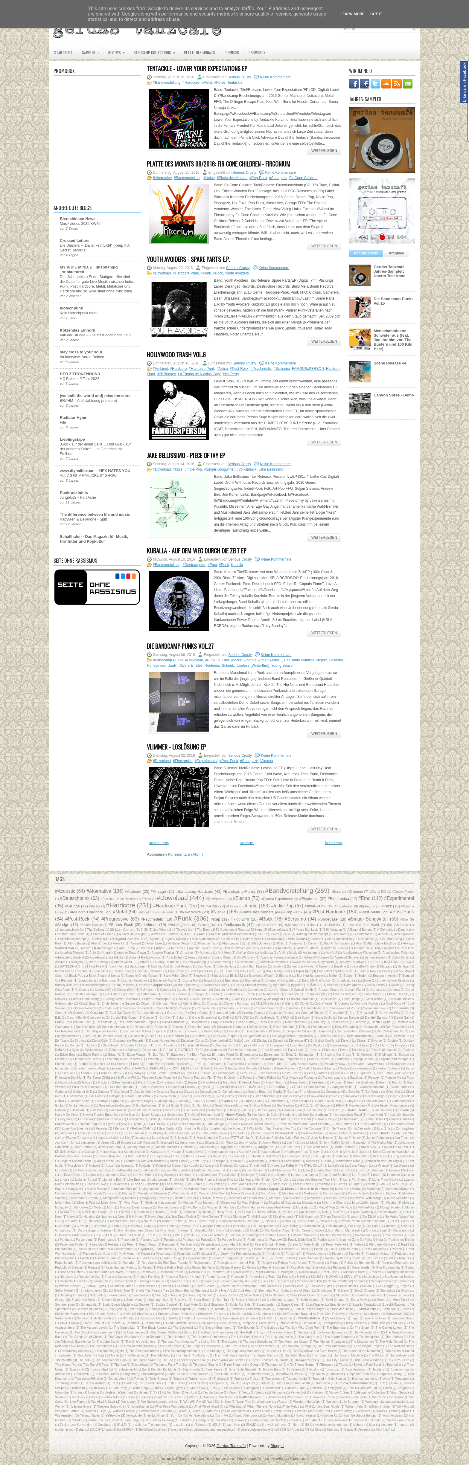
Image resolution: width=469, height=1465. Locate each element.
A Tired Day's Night (132, 934)
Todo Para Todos (107, 1374)
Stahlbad (282, 1309)
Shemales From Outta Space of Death (284, 1290)
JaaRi (172, 665)
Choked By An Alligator (267, 999)
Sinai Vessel (140, 1295)
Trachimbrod (197, 1378)
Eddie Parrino (92, 1054)
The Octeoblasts (100, 1346)
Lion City (272, 1179)
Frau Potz (229, 1082)
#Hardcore (190, 82)
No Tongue (96, 1221)
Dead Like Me (269, 1022)
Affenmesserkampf (73, 939)
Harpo (247, 1110)
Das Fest (84, 1022)
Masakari (160, 1193)
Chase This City (398, 994)
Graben (211, 1101)
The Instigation (369, 1337)
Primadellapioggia (248, 1253)
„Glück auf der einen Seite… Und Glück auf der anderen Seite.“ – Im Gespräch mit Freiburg (95, 449)
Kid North (254, 1156)
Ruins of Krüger (190, 1276)
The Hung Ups (309, 1337)
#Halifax (94, 906)
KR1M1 (60, 1151)
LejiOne (264, 1174)
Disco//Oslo (100, 1040)
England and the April (394, 1059)
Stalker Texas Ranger (310, 1309)
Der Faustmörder (397, 1026)
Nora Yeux (148, 1221)
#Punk (206, 273)
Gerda (277, 1091)
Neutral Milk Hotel (130, 1216)
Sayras (286, 1281)
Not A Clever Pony (201, 1221)
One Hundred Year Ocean (136, 1230)
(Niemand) (292, 925)
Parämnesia (255, 1239)
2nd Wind (159, 929)
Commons (291, 1008)
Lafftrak (199, 1170)
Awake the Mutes (304, 962)
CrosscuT (367, 1012)
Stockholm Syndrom (69, 1314)
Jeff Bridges (166, 374)
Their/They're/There (192, 1360)
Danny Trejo (63, 1022)
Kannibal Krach (134, 1151)
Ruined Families (148, 1276)
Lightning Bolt (112, 1179)
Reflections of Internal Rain (236, 1262)
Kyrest (275, 1165)
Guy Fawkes (285, 1105)
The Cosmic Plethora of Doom (171, 1332)
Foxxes (87, 1082)
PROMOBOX (257, 52)
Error (198, 1064)
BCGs (410, 962)
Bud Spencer (187, 985)
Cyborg (181, 1017)
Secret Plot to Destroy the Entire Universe (249, 1286)
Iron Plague (68, 1137)
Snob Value (134, 1299)
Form (410, 1077)
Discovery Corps (192, 1040)
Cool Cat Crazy (120, 1012)
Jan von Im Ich (65, 1142)
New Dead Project (183, 1216)
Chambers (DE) (316, 994)
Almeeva (296, 943)
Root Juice (329, 1272)
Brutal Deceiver (123, 985)
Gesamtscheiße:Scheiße (343, 1091)
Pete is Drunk (264, 1244)
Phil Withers (63, 1249)
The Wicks (376, 1355)
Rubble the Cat (89, 1276)
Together (131, 1374)
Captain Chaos (329, 989)
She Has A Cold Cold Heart (233, 1290)
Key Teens (235, 1156)
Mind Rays (131, 1202)
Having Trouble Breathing (100, 1114)
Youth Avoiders (237, 273)
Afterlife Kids (100, 939)
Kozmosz (127, 1165)
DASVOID (242, 1017)
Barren (323, 966)
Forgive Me (393, 1077)
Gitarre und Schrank (139, 1096)
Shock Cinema (364, 1290)
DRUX (285, 1017)
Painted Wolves (303, 1235)
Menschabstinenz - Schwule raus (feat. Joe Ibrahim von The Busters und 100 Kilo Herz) (393, 340)
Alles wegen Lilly (234, 943)
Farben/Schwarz (388, 1068)
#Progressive (115, 918)
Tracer (177, 1378)
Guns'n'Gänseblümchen (231, 1105)
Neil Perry (231, 374)
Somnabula (89, 1304)
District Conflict (325, 1040)
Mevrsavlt (313, 1198)
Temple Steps (288, 1323)
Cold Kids (393, 1003)
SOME (334, 1276)
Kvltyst (243, 1165)
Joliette (188, 1147)
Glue (334, 1096)
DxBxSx (60, 1050)
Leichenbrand (207, 1174)
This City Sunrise (337, 1360)
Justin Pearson (344, 1147)
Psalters (337, 1253)
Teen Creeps (228, 1323)
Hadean (60, 1110)
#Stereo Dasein (91, 925)
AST (287, 934)
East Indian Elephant (242, 1050)
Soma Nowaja (361, 1299)
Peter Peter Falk (337, 1244)
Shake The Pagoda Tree (152, 1290)
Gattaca (103, 1091)
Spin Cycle (115, 1309)
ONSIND (134, 1226)
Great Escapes (300, 1101)
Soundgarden (266, 1304)
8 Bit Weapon (332, 929)
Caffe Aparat (352, 985)
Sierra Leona (118, 1295)
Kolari (327, 1161)
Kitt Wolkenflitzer (153, 1161)
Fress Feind (298, 1082)
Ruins (169, 1276)
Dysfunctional (94, 1050)
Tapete (116, 1323)
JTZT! (234, 1137)
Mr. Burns (194, 1207)
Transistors (273, 1378)
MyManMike (366, 1207)
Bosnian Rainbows (134, 980)
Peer (130, 1244)
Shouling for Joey (72, 1295)
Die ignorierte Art (255, 1036)
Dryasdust (277, 1045)
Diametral (324, 1031)
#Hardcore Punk (186, 273)
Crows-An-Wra (389, 1012)
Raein (356, 1258)
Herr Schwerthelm (315, 1114)
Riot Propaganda (388, 1267)
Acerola (250, 660)
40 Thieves (179, 929)
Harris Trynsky (267, 1110)
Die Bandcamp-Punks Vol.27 (180, 646)
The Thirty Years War (229, 1355)
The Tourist (320, 1355)
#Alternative (162, 178)
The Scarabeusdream (144, 1351)
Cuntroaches (96, 1017)
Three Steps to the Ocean (241, 1364)
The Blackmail (183, 1327)
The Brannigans (338, 1327)
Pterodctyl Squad (377, 1253)
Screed (166, 1286)
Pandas (65, 1239)
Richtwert (339, 1267)
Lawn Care (344, 1170)
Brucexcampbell (96, 985)
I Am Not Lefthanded (186, 1124)
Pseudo (354, 1253)
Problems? (293, 1253)
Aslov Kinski (400, 957)
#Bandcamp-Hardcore (194, 891)
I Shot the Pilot (193, 1128)
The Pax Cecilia (236, 1346)
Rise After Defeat (71, 1272)
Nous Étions (305, 1221)
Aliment (135, 943)
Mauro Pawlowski (243, 1193)
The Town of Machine (348, 1355)
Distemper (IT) (299, 1040)
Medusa (130, 1198)
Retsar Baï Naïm (203, 1267)
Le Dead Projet (70, 1174)
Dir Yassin (62, 1040)
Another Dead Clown (131, 952)
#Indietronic (344, 906)
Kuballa (237, 565)
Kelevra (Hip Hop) (110, 1156)
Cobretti (343, 1003)
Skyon (192, 1295)
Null (394, 1221)
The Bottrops (270, 1327)
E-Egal (168, 1050)
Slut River (343, 1295)
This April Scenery (306, 1360)
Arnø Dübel (174, 957)
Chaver (60, 999)
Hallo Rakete (118, 1110)
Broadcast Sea (346, 980)
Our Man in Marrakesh (344, 1230)
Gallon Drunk (400, 1087)
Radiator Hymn (73, 417)
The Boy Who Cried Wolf (302, 1327)
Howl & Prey (325, 1119)
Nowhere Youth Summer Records (361, 1221)
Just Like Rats (290, 1147)
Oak (148, 1226)
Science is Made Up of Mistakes (132, 1286)
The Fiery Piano (281, 1332)
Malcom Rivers (198, 1189)
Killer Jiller (360, 1156)
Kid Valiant (274, 1156)
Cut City (164, 1017)
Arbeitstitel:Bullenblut (69, 957)
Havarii (403, 1110)
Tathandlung (153, 1323)
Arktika (119, 957)
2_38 (144, 929)
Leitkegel (247, 1174)
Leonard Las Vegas (304, 1174)
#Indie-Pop (193, 469)
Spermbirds (63, 1309)
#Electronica (183, 761)
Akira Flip (232, 939)
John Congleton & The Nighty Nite (368, 1142)
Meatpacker (111, 1198)
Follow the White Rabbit (259, 1077)
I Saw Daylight (167, 1128)
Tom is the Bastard (227, 1374)
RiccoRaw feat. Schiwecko (308, 1267)
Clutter (304, 1003)
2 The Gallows (94, 929)
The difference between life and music (95, 514)
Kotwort (94, 1165)
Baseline (340, 966)
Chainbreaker (270, 994)
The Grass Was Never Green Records (135, 1337)
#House (232, 906)
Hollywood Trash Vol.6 (176, 355)
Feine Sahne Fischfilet (164, 1073)
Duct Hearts (298, 1045)
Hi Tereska (85, 1119)
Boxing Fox (190, 980)
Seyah (405, 1286)
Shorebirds (387, 1290)
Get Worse (373, 1091)
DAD (226, 1017)
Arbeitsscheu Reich (396, 952)
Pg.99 (405, 1244)
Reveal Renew (231, 1267)
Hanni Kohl (172, 1110)
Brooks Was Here (67, 985)
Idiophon (407, 1128)
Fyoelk (206, 1087)
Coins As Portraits (367, 1003)
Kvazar (209, 1165)
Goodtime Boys (140, 1101)
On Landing (63, 1230)
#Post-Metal (369, 912)
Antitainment (311, 952)
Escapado (214, 1064)
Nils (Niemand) (283, 1216)
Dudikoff (318, 1045)
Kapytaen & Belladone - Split (83, 519)
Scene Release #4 (390, 363)
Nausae (287, 1212)
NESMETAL (68, 1212)
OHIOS (117, 1226)
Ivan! (165, 1137)
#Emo (212, 565)
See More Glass (321, 1286)
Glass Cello (224, 1096)
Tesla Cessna (354, 1323)
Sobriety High (158, 1299)
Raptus (404, 1258)
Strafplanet (144, 1314)
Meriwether (293, 1198)
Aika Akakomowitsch (206, 939)
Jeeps (105, 1142)
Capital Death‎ (303, 989)
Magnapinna (150, 1189)
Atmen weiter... (270, 660)
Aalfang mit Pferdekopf (312, 934)
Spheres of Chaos (89, 1309)
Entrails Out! (63, 1064)
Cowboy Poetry (252, 1012)
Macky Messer (97, 1189)
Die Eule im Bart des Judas (104, 1036)
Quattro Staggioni (226, 1258)
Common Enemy (267, 1008)
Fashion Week (110, 1073)
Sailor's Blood (123, 1281)
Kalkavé (89, 1151)
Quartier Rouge (171, 1258)
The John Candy (108, 1341)
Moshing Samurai (170, 1207)
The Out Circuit (170, 1346)
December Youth (199, 1026)
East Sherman (272, 1050)
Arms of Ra (137, 957)
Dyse (75, 1050)
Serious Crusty (239, 77)
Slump (325, 1295)
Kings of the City (108, 1161)
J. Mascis (181, 1137)
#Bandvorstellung (167, 82)
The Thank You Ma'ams (192, 1355)
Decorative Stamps (230, 1026)
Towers (139, 1378)
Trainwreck (221, 1378)
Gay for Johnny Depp (149, 1091)
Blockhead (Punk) (261, 975)
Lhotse (64, 1179)
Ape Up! (331, 952)
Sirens (159, 1295)
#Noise (219, 82)
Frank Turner (147, 1082)
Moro (110, 1207)
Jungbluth (265, 1147)
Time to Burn (271, 1369)
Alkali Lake (154, 943)
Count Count (199, 1012)
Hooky (254, 1119)
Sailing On (100, 1281)
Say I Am (269, 1281)
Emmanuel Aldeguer (263, 1059)
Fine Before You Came (393, 1073)
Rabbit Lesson (285, 1258)
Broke (367, 980)
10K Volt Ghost (397, 925)
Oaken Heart (166, 1226)
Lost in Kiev (279, 1184)
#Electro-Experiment (277, 899)
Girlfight (114, 1096)
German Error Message (303, 1091)
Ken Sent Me (137, 1156)
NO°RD (126, 1212)
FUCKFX (192, 1068)
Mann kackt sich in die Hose (307, 1189)
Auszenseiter (246, 962)
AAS (202, 934)
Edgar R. (114, 1054)
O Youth (82, 1226)
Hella (192, 1114)
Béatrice (333, 985)
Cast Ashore (111, 994)
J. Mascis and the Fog (208, 1137)
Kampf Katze (109, 1151)
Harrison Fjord (292, 1110)
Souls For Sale (240, 1304)
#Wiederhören (266, 925)
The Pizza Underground (333, 1346)
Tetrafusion (377, 1323)
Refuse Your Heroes (292, 1262)
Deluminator (321, 1026)
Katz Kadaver (270, 1151)
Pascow (275, 1239)
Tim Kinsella (191, 1369)
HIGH (340, 1105)
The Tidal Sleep (295, 1355)
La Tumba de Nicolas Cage (199, 374)
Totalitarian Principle (89, 1378)
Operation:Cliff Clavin (209, 1230)
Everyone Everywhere (366, 1064)
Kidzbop (342, 1156)
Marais (356, 1189)
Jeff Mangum (146, 1142)
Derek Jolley (212, 1031)
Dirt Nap (80, 1040)
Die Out (155, 1036)
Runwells (255, 1276)
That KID (397, 1323)
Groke (59, 1105)
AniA (92, 952)
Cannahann (200, 989)
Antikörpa (266, 952)
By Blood (279, 985)
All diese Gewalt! (179, 943)
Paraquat (189, 1239)
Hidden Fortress (110, 1119)
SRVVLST (351, 1276)
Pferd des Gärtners (382, 1244)
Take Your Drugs (402, 1318)
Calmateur (147, 989)
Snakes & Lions (398, 1295)
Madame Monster (124, 1189)
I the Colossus (312, 1128)
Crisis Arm (336, 1012)
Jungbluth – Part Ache (78, 497)
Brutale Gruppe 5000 (155, 985)
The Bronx (362, 1327)
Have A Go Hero (66, 1114)
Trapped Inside (296, 1378)
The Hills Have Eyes (245, 1337)
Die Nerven (136, 1036)
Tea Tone (207, 1323)
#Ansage (158, 891)
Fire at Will (128, 1077)
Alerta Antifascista (339, 939)
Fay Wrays (135, 1073)
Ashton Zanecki (375, 957)
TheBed (167, 1360)
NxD (406, 1221)
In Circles (113, 1133)
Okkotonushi (312, 1226)
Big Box (266, 971)
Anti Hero (224, 952)
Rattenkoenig (64, 1262)
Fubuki (396, 1082)
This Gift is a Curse (367, 1360)
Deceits (177, 1026)
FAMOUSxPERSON (308, 369)
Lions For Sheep (354, 1179)
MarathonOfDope (397, 1189)
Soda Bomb (202, 1299)
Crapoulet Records (282, 1012)
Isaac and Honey (93, 1137)
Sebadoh (183, 1286)
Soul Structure (214, 1304)
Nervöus (89, 1216)
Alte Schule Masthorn (382, 943)
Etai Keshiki (235, 1064)
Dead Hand (246, 1022)
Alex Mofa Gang (391, 939)
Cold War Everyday (84, 1008)
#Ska (404, 919)
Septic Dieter (347, 1286)
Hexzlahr (408, 1114)
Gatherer (61, 1091)
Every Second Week (303, 1064)
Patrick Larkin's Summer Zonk (338, 1239)
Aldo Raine (296, 939)
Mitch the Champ (334, 1202)
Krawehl (177, 1165)
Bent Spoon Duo (201, 971)
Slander (207, 1295)
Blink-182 (236, 975)
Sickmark (96, 1295)
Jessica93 (167, 1142)
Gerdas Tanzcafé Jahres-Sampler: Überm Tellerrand (390, 271)
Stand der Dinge (341, 1309)
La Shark (61, 1170)
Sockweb (181, 1299)
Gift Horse (96, 1096)
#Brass (336, 891)
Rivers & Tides (190, 665)
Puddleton (402, 1253)
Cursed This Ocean (124, 1017)
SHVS (301, 1276)
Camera (165, 989)
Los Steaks (194, 1184)
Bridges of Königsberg (281, 980)
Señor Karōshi (65, 1290)
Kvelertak (226, 1165)
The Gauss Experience (332, 1332)
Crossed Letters (74, 240)
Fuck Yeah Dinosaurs (87, 1087)
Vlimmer (266, 761)
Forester (374, 1077)
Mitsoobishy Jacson (366, 1202)
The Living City (205, 1341)
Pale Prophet (394, 1235)
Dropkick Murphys (251, 1045)
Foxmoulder (68, 1082)
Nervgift (72, 1216)
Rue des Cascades (118, 1276)
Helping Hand (210, 1114)
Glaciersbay (202, 1096)
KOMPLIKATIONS (396, 1147)
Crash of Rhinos (312, 1012)
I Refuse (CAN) (140, 1128)
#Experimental (205, 761)
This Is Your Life (398, 1360)
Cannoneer (255, 989)
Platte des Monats (199, 52)
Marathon (373, 1189)
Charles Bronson (345, 994)
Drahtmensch (224, 1045)
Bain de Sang (226, 966)
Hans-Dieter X (195, 1110)
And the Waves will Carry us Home (248, 948)
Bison (386, 971)
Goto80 (183, 1101)
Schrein (404, 1281)
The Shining (212, 1351)
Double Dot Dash (136, 1045)
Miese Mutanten (398, 1198)
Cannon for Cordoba (228, 989)
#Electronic (308, 898)
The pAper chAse (144, 1360)
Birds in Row (367, 971)
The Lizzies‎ (229, 1341)
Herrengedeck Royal (348, 1114)
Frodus (336, 1082)
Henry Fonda (236, 1114)
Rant (389, 1258)
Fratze (192, 1082)
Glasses (243, 1096)
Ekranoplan (307, 1054)
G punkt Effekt (227, 1087)
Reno (385, 1262)
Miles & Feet (86, 1202)
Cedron (181, 994)
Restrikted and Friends (121, 1267)
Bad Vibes (205, 966)
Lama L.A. (219, 1170)
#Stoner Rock (121, 924)
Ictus (392, 1128)
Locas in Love (96, 1184)
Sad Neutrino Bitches (399, 1276)
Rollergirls (286, 1272)
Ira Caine (359, 1133)
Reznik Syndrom (273, 1267)
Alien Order (99, 943)
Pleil (332, 1249)
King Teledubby (403, 1156)
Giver (185, 1096)
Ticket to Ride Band (367, 1364)
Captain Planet (355, 989)
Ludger (355, 1184)
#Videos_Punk (179, 925)
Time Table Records (243, 1369)
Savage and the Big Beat (239, 1281)
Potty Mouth (127, 1253)
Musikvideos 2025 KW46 (80, 224)
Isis (127, 1137)
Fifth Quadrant (317, 1073)
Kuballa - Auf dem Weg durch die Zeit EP (196, 551)
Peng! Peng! (148, 1244)
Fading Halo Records (242, 1068)
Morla (97, 1207)
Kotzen (110, 1165)
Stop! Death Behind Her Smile (110, 1314)
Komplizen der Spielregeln (384, 1161)
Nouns (286, 1221)
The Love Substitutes (257, 1341)
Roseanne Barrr (354, 1272)
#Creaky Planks (403, 891)
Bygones (297, 985)
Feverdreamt (267, 1073)
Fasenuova (67, 1073)
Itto (154, 1137)
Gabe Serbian (315, 1087)
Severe (367, 1286)
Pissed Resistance (265, 1249)
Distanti (278, 1040)
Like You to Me (249, 1179)
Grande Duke (253, 1101)
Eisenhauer (272, 1054)
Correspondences (149, 1012)
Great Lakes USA (329, 1101)
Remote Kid (367, 1262)
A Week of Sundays (165, 934)
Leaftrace (92, 1174)
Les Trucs (359, 1174)
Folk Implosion (227, 1077)
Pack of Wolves (213, 1235)
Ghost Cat (393, 1091)
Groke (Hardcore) (81, 1105)
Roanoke (147, 1272)
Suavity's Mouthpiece (365, 1314)
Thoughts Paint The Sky (170, 1364)
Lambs (236, 1170)
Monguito (61, 1207)
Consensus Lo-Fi (374, 1008)
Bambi (276, 966)
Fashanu (87, 1073)
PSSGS (191, 1235)
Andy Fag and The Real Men (394, 948)
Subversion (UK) (397, 1314)
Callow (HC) (103, 989)
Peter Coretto (288, 1244)
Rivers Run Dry (125, 1272)
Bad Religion (183, 966)
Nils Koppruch (309, 1216)
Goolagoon (164, 1101)
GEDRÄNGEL (253, 1087)
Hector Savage (151, 1114)
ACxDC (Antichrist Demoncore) (232, 934)
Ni (225, 1216)
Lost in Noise (302, 1184)
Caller (395, 985)
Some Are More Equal (393, 1299)
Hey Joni (66, 1119)
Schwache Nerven (67, 1286)
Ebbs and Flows (335, 1050)
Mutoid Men (327, 1207)
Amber (85, 948)
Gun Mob (203, 1105)
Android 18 (361, 948)
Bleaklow (200, 975)
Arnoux (156, 957)
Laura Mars (323, 1170)
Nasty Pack (224, 1212)
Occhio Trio (188, 1226)
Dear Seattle (340, 1022)
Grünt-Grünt (170, 1105)
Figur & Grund (343, 1073)
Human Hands (399, 1119)
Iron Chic (407, 1133)
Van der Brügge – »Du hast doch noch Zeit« (96, 335)
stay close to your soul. (81, 352)
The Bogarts (246, 1327)
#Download (162, 273)
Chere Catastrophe (157, 999)
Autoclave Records (273, 962)
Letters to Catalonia (400, 1174)
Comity (245, 1008)
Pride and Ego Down (213, 1253)
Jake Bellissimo (270, 469)
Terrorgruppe (331, 1323)
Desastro (336, 660)
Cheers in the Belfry (85, 999)
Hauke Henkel (357, 1110)
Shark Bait (182, 1290)
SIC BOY (317, 1276)
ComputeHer (313, 1008)
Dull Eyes (362, 1045)
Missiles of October (282, 1202)
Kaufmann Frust (297, 1151)
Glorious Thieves (292, 1096)
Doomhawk (110, 1045)
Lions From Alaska (385, 1179)
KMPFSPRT (369, 1147)
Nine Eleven (332, 1216)
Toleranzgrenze (153, 1374)
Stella (405, 1309)
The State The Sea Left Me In (98, 1355)
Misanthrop (228, 1202)
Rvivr (272, 1276)
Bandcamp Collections (156, 50)
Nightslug (239, 1216)
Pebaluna (114, 1244)
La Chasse (381, 1165)
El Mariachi (364, 1054)
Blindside (218, 975)
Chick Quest (200, 999)
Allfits (280, 943)
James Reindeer (377, 1137)
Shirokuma (324, 1290)
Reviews (118, 50)
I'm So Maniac (337, 1128)
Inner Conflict (338, 1133)
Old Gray (354, 1226)
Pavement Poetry (72, 1244)
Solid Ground (335, 1299)
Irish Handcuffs (383, 1133)
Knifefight (218, 1161)
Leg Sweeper (167, 1174)
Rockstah (242, 1272)
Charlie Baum (371, 994)
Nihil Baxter (259, 1216)
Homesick (214, 1119)
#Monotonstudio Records (155, 912)
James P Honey (350, 1137)
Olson (405, 1226)
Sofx (239, 1299)
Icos (380, 1128)
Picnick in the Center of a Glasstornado (104, 1249)
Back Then (116, 966)
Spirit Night (136, 1309)
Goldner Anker (80, 1101)
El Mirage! (385, 1054)
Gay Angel (121, 1091)
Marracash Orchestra (102, 1193)
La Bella (333, 1165)
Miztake (391, 1202)
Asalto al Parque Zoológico (279, 957)
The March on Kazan (292, 1341)
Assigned (77, 962)
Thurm (343, 1364)
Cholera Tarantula (301, 999)
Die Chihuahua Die (390, 1031)
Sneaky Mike (110, 1299)
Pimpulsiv (184, 1249)
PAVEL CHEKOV (129, 1235)
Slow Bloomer (274, 1295)
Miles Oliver (109, 1202)
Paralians (170, 1239)
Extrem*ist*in (121, 1068)
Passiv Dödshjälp (300, 1239)
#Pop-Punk (258, 178)
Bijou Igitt (303, 971)
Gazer (174, 1091)
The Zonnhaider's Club (111, 1360)
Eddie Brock (68, 1054)
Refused (318, 1262)
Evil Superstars (398, 1064)
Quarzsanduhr (198, 1258)
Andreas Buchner (336, 948)
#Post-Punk (229, 761)
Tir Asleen (294, 1369)
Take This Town (375, 1318)
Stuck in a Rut (242, 1314)
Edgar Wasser (137, 1054)
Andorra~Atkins (308, 948)
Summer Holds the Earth (94, 1318)
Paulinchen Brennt (401, 1239)
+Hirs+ (311, 925)
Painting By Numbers (334, 1235)
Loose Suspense (146, 1184)
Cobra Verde (324, 1003)
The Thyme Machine (264, 1355)
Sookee (144, 1304)
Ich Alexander (362, 1128)
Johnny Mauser (166, 1147)
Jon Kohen (206, 1147)
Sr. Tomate (217, 1309)
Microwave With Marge (366, 1198)
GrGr (197, 1101)
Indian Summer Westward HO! (274, 1133)
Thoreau (120, 1364)
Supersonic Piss (151, 1318)
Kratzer (161, 1165)
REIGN (250, 1258)
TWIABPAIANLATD (310, 1318)
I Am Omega (215, 1124)
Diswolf (346, 1040)
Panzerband (84, 1239)
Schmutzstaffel (338, 1281)
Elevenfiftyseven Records (122, 1059)
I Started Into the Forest (225, 1128)
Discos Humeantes (162, 1040)
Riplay (409, 1267)
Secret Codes (204, 1286)
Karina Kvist (194, 1151)
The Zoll (83, 1360)
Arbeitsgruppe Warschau (360, 952)
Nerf (406, 1212)
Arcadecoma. (99, 957)
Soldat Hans (257, 1299)
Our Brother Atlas (277, 1230)
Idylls (83, 1133)
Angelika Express (72, 952)
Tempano (248, 1323)
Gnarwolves (351, 1096)
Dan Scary (302, 1017)
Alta (358, 943)
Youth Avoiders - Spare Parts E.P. (188, 259)
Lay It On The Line (370, 1170)
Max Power (268, 1193)
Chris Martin (374, 999)
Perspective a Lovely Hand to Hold (225, 1244)
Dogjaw (392, 1040)
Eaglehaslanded (211, 1050)
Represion (402, 1262)
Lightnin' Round (86, 1179)
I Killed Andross (370, 1124)
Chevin (181, 999)
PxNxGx (128, 1258)
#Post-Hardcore (328, 911)
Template (267, 1323)
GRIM (296, 1087)
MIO (383, 1184)
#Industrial (367, 906)
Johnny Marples (138, 1147)
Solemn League (283, 1299)
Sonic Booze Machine (118, 1304)
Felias (190, 1073)
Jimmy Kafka (248, 1142)
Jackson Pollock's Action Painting (282, 1137)
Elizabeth (152, 1059)
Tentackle (235, 82)
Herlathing (290, 1114)
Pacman (235, 1235)
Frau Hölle (210, 1082)
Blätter (333, 975)
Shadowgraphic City (94, 1290)
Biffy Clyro (247, 971)
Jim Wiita (226, 1142)
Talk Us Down (69, 1323)
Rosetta (376, 1272)
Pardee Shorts (232, 1239)
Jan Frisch (402, 1137)
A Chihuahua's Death (391, 929)
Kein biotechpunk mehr (79, 313)
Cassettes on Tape (84, 994)
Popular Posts (366, 253)
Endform (341, 1059)
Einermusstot (249, 1054)
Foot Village (290, 1077)
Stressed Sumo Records (175, 1314)
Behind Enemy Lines (128, 971)
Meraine (275, 1198)
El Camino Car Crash (336, 1054)
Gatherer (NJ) (82, 1091)
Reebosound (202, 1262)
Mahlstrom (173, 1189)
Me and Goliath (358, 1193)
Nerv (58, 1216)
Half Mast (96, 1110)
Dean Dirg (318, 1022)
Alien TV (119, 943)
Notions (271, 1221)
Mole (405, 1202)
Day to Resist (222, 1022)
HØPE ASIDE (156, 1124)
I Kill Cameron (344, 1124)
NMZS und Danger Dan (98, 1212)
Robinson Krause (172, 1272)
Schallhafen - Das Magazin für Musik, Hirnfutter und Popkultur (94, 539)
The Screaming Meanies (181, 1351)
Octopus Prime (212, 1226)
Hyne (109, 1124)
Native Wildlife (267, 1212)
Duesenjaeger (340, 1045)
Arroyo (192, 957)
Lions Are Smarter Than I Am (317, 1179)
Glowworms (317, 1096)
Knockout (236, 1161)
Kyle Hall (259, 1165)
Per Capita (187, 1244)
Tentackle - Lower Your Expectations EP (197, 68)
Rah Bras (373, 1258)
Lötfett (370, 1184)
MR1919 (398, 1184)
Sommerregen (65, 1304)
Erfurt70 (97, 1064)
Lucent (340, 1184)
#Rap (215, 919)
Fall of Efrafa (312, 1068)
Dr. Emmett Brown (196, 1045)
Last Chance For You (282, 1170)
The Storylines (135, 1355)
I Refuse (119, 1128)
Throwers (326, 1364)
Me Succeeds (332, 1193)
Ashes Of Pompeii (316, 957)
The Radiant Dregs (401, 1346)
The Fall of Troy (251, 1332)
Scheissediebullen (309, 1281)
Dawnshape (199, 1022)
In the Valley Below (214, 1133)
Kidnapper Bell (297, 1156)
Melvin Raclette (212, 1198)
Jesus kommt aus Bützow (197, 1142)
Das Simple (105, 1022)
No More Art (73, 1221)
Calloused (82, 989)
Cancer (182, 989)
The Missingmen (362, 1341)
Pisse (242, 1249)
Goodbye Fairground (109, 1101)
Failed (267, 1068)
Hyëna (137, 1124)
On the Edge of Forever (94, 1230)
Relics (348, 1262)
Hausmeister (383, 1110)
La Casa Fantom (356, 1165)
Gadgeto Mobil (342, 1087)
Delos (303, 1026)
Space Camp (290, 1304)
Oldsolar (390, 1226)
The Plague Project (369, 1346)
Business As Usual (214, 985)
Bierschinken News (77, 218)
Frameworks (123, 1082)
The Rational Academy (75, 1351)
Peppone (168, 1244)
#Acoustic (65, 891)
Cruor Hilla (74, 1017)
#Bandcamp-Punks (168, 660)
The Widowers (399, 1355)
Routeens (212, 665)
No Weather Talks (122, 1221)
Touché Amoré (119, 1378)
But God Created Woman (250, 985)
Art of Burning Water (217, 957)
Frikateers (319, 1082)
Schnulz (228, 665)
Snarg (59, 1299)
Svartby (173, 1318)
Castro (130, 994)
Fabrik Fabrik (213, 1068)
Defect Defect (258, 1026)
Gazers (189, 1091)
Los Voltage (216, 1184)
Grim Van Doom (375, 1101)
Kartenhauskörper (220, 1151)
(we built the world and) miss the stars (95, 395)
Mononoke (81, 1207)
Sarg (195, 1281)
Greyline (352, 1101)
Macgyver (74, 1189)
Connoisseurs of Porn (342, 1008)
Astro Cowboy (99, 962)
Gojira (394, 1096)
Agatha (154, 939)
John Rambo (83, 1147)
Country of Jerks (224, 1012)
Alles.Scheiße (260, 943)
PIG (177, 1235)
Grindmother (400, 1101)
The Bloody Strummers (215, 1327)
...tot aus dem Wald (363, 925)
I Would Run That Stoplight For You (271, 1128)
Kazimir (337, 1151)
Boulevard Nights (165, 980)
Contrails (61, 1012)
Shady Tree (122, 1290)
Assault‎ (60, 962)
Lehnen (187, 1174)
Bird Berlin (345, 971)
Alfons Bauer (76, 943)
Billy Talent (324, 971)
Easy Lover (296, 1050)
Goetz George (374, 1096)
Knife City (199, 1161)
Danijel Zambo (376, 1017)
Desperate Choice (299, 1031)
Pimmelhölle (164, 1249)
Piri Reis (227, 1249)
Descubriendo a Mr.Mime (263, 1031)
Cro (351, 1012)
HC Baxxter (322, 1105)
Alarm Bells (253, 939)
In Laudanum (135, 1133)
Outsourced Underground (72, 1235)
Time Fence (214, 1369)
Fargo (410, 1068)
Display (262, 1040)
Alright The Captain (336, 943)
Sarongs (210, 1281)
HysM (123, 1124)
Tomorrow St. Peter (288, 1374)
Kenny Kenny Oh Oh (166, 1156)
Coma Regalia (206, 1008)
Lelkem (280, 1174)
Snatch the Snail (83, 1299)
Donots (75, 1045)
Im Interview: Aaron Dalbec (82, 357)
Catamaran (148, 994)
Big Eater (283, 971)
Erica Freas (117, 1064)
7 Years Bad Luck (305, 929)
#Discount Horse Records (118, 899)
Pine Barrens (206, 1249)
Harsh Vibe (315, 1110)
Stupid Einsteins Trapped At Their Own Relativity (311, 1314)
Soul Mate (190, 1304)
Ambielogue (105, 948)
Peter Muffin (312, 1244)
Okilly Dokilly (289, 1226)
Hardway (217, 1110)
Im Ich (97, 1133)
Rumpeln (237, 1276)
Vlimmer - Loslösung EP (176, 747)
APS (275, 934)
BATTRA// (392, 962)
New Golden (210, 1216)
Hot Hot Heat (302, 1119)
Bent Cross (176, 971)
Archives (396, 253)
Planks (318, 1249)
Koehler (311, 1161)
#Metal (206, 82)
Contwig (78, 1012)
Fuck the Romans (120, 1087)
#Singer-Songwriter (219, 469)
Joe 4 (290, 1142)
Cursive (148, 1017)
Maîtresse (311, 1193)
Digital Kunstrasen (358, 1036)
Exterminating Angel (92, 1068)
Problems (273, 1253)
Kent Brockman (196, 1156)
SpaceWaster (314, 1304)
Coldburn (109, 1008)
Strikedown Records (212, 1314)
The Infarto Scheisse (339, 1337)
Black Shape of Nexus (104, 975)
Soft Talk (223, 1299)
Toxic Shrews (159, 1378)
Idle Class (67, 1133)
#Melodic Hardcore (86, 912)
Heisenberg (175, 1114)
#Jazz (387, 906)
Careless (394, 989)
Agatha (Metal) (175, 939)
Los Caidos (173, 1184)
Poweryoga (163, 1253)
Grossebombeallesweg (115, 1105)
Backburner (138, 966)
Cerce (251, 994)
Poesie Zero (349, 1249)
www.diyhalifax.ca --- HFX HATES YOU (95, 471)
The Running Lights (110, 1351)
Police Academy (375, 1249)
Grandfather (276, 1101)
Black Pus (76, 975)
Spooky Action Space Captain (170, 1309)
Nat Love (244, 1212)
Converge (96, 1012)
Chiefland (221, 999)
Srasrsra (236, 1309)
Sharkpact (202, 1290)
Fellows (205, 1073)
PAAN (107, 1235)
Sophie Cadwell (166, 1304)
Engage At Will (363, 1059)
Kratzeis (145, 1165)
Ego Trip (159, 1054)
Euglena (255, 1064)
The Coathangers (133, 1332)
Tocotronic (332, 1369)
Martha (127, 1193)
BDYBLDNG (68, 966)
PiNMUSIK (232, 52)
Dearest (360, 1022)
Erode (135, 1064)
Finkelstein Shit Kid (68, 1077)
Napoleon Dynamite (197, 1212)
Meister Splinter (185, 1198)
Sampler (92, 50)
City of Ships (192, 1003)
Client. (289, 1003)
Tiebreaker (393, 1364)
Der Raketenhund (67, 1031)
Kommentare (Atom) (185, 854)
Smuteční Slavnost (368, 1295)
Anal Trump (127, 948)
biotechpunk (71, 308)
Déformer (115, 1050)
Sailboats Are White (73, 1281)
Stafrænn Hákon (259, 1309)
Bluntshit (285, 975)
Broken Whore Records (393, 980)
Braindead (232, 980)
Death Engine (381, 1022)
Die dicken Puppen (224, 1036)
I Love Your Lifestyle (74, 1128)
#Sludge (62, 924)
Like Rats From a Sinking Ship (212, 1179)
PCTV (151, 1235)
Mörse (409, 1207)
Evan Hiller (275, 1064)
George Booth (257, 1091)
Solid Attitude (310, 1299)
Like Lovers (160, 1179)
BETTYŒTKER (93, 966)
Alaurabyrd (274, 939)
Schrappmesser (382, 1281)
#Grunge (72, 906)
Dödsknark (150, 1050)
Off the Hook (236, 1226)
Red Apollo (149, 1262)
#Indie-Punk (315, 906)
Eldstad (404, 1054)
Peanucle (95, 1244)
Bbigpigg (386, 966)
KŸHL (308, 1165)
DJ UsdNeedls (265, 1017)
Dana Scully (323, 1017)
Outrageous (401, 1230)
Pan (411, 1235)
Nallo (174, 1212)
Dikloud (382, 1036)
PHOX (164, 1235)
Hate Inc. (334, 1110)
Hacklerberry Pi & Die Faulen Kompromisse (379, 1105)
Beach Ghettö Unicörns (71, 971)
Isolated (140, 1137)
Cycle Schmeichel (204, 1017)
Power (145, 1253)
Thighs (284, 1360)
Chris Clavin (327, 999)
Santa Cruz (178, 1281)
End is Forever (319, 1059)
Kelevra (86, 1156)
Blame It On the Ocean (142, 975)
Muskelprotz (304, 1207)
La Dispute (401, 1165)
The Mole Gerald (391, 1341)
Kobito (273, 1161)
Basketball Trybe (362, 966)
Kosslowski (75, 1165)
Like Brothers (136, 1179)
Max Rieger (290, 1193)
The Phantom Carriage (295, 1346)
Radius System (335, 1258)
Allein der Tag (206, 943)
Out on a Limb (376, 1230)
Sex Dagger (386, 1286)
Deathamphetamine (115, 1026)
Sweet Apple (230, 1318)
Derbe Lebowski (184, 1031)
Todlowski (82, 1374)
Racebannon (310, 1258)
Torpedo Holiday (390, 1374)
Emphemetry (294, 1059)
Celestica (233, 994)
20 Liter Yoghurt (229, 660)
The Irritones (394, 1337)
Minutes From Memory (198, 1202)
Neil (325, 1212)
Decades (161, 1026)
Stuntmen (264, 1314)
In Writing (156, 1133)
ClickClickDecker (267, 1003)
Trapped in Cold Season (329, 1378)
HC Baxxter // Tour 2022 (79, 379)
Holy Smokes (192, 1119)
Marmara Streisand (68, 1193)
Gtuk (187, 1105)
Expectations (64, 1068)
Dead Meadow (295, 1022)
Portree (397, 1249)
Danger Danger (348, 1017)
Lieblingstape (72, 439)
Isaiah (115, 1137)
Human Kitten (64, 1124)
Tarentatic (133, 1323)
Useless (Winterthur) (253, 665)
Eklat (289, 1054)
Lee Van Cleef (142, 1174)
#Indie (178, 469)
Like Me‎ (179, 1179)
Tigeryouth (76, 1369)
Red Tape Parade (175, 1262)
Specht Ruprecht (395, 1304)
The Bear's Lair (124, 1327)
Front (382, 1082)
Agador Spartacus (129, 939)
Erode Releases (177, 1064)
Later (306, 1170)
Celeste (214, 994)
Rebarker (129, 1262)
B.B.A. (374, 962)
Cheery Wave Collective (121, 999)
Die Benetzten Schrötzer (354, 1031)
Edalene (408, 1050)
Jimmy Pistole (271, 1142)
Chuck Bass (87, 1003)
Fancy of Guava (338, 1068)
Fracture (103, 1082)
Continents (400, 1008)
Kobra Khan (292, 1161)
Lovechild (323, 1184)
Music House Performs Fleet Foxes (266, 1207)
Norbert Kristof (172, 1221)
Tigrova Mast (99, 1369)
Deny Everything (346, 1026)
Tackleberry (337, 1318)
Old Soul (372, 1226)
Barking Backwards (300, 966)
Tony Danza (316, 1374)
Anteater (186, 952)
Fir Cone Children (303, 178)
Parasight (208, 1239)
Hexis (392, 1114)
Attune (144, 962)
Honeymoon (156, 665)
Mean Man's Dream (84, 1198)
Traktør (255, 1378)
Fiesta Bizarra (292, 1073)
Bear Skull (100, 971)
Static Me (389, 1309)
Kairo (74, 1151)
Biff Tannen (226, 971)
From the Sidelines (360, 1082)
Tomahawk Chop (257, 1374)
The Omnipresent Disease (136, 1346)
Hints (153, 1119)
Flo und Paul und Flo (197, 1077)
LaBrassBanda (127, 1170)
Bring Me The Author (316, 980)
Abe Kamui (341, 934)
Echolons (358, 1050)
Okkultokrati (334, 1226)
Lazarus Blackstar (401, 1170)
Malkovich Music (225, 1189)
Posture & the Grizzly (98, 1253)
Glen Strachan (265, 1096)
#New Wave (190, 912)
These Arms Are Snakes (228, 1360)
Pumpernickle (64, 1258)
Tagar (355, 1318)
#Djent (146, 899)
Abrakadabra (363, 934)
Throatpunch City (277, 1364)
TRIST (268, 1318)
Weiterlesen (324, 151)
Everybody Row (334, 1064)
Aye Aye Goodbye (351, 962)
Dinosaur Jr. (401, 1036)
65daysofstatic (278, 929)
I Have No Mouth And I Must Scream (303, 1124)
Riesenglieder (361, 1267)
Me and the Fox (386, 1193)
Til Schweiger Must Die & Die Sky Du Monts (145, 1369)
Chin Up (239, 999)
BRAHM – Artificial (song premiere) (88, 401)
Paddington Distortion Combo (266, 1235)
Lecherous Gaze (116, 1174)
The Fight (303, 1332)
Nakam (160, 1212)
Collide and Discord (135, 1008)
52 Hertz (256, 929)
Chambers (292, 994)
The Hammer (176, 1337)
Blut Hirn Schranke (310, 975)
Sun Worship (125, 1318)
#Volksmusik (247, 469)
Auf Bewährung (195, 962)
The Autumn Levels (94, 1327)
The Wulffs (63, 1360)
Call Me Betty (376, 985)
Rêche (286, 1276)
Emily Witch (208, 1059)
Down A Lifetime (165, 1045)
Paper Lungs (107, 1239)
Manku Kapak (268, 1189)
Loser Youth (238, 1184)
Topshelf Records (361, 1374)
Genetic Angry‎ (232, 1091)
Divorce (376, 1040)
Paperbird (128, 1239)
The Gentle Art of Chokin (85, 1337)
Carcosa (376, 989)
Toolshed (337, 1374)
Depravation (371, 1026)
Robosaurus (197, 1272)
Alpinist (312, 943)
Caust (166, 994)
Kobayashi (256, 1161)
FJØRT (174, 1068)
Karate (176, 1151)
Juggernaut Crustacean (236, 1147)
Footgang (310, 1077)
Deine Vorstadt (283, 1026)
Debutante (142, 1026)
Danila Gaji (401, 1017)
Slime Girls (251, 1295)
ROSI (264, 1258)
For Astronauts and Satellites (343, 1077)
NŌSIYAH (63, 1226)
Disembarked (219, 1040)
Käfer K (292, 1165)
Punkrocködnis (74, 492)
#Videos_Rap (207, 925)
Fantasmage (363, 1068)
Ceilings (197, 994)
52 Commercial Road (230, 929)
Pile (63, 422)
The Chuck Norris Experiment (94, 1332)
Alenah (316, 939)
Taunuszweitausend (181, 1323)
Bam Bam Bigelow (254, 966)
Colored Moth (163, 1008)
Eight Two (199, 1054)
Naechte (143, 1212)
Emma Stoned (231, 1059)
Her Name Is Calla (265, 1114)
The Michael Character (329, 1341)
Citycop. (212, 1003)
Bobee (348, 975)
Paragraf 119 (150, 1239)
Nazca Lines (307, 1212)
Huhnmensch (349, 1119)
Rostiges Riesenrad (400, 1272)
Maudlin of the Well (212, 1193)
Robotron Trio (220, 1272)
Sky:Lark (176, 1295)
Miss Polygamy (252, 1202)
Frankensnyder (172, 1082)
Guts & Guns (262, 1105)
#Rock (218, 273)
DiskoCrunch (242, 1040)
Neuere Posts (159, 843)
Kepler (217, 1156)
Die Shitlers (175, 1036)
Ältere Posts (333, 843)
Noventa (326, 1221)
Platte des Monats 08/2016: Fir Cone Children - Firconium (218, 164)
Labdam (148, 1170)
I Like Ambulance (400, 1124)
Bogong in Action (385, 975)
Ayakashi (327, 962)
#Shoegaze (278, 178)
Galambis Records (372, 1087)
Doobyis (91, 1045)
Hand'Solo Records (146, 1110)
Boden (362, 975)
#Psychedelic (261, 369)
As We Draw (246, 957)
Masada (143, 1193)
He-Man (129, 1114)
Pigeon (143, 1249)
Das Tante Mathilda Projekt (305, 660)
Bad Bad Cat (160, 966)
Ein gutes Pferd (223, 1054)
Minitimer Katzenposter (161, 1202)
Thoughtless (140, 1364)
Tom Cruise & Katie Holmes (189, 1374)
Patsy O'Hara (374, 1239)
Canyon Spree (278, 989)
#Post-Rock (239, 369)
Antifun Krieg (245, 952)
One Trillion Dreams (174, 1230)
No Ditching (371, 1216)
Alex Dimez (366, 939)
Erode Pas (152, 1064)
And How (177, 948)
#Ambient (160, 369)
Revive (251, 1267)
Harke (233, 1110)
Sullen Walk (63, 1318)
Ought (254, 1230)
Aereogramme (404, 934)
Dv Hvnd (382, 1045)
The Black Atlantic (154, 1327)
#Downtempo (216, 899)
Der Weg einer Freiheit (101, 1031)
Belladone (155, 971)
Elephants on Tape (86, 1059)
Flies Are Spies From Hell (159, 1077)
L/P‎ (320, 1165)
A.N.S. (188, 934)
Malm (247, 1189)
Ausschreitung (221, 962)
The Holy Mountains (279, 1337)
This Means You (66, 1364)
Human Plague (90, 1124)
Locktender (119, 1184)
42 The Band (201, 929)
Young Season (283, 665)
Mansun (340, 1189)
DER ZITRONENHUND (80, 374)
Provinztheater (316, 1253)
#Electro (241, 898)
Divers (361, 1040)
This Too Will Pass (95, 1364)
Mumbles (229, 1207)
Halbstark (78, 1110)
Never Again (156, 1216)
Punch (84, 1258)
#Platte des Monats (232, 178)
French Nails (251, 1082)
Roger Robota (264, 1272)
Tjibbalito (313, 1369)
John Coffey (331, 1142)
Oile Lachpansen (262, 1226)
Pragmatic (184, 1253)
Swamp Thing (206, 1318)
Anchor (145, 948)
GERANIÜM (277, 1087)
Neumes (106, 1216)
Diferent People (329, 1036)
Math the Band (183, 1193)
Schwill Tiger (95, 1286)
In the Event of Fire (181, 1133)
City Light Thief (166, 1003)
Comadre (228, 1008)
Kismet (130, 1161)
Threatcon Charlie (205, 1364)
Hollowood (169, 1119)
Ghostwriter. (75, 1096)
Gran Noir (229, 1101)
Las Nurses (255, 1170)
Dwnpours (402, 1045)
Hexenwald (375, 1114)
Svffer (188, 1318)
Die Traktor (197, 1036)
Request (94, 1267)
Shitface (343, 1290)
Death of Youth (86, 1026)
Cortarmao (175, 1012)
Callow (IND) (126, 989)
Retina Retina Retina (171, 1267)
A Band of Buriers (360, 929)
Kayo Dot (319, 1151)
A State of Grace (101, 934)
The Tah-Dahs (160, 1355)
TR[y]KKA (285, 1318)
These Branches (262, 1360)
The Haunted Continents (208, 1337)
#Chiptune (355, 891)
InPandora (240, 1133)
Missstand (309, 1202)
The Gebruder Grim (366, 1332)
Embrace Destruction (179, 1059)
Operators (237, 1230)
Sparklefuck (338, 1304)
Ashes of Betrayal (347, 957)
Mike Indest (63, 1202)
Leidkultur (229, 1174)
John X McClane (110, 1147)
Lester (376, 1174)
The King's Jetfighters (140, 1341)
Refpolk (266, 1262)
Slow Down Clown (303, 1295)
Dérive (132, 1050)
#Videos (150, 924)
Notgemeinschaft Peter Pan (240, 1221)
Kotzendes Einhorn (77, 330)
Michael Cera (335, 1198)
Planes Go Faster (296, 1249)
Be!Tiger (403, 966)
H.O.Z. (304, 1105)
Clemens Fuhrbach (237, 1003)
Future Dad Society (181, 1087)
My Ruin (346, 1207)
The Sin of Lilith (276, 1351)
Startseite (63, 52)
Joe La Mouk (309, 1142)
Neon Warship (363, 1212)
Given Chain (167, 1096)
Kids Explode (322, 1156)
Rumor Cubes (216, 1276)
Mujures (212, 1207)
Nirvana (352, 1216)
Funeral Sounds (151, 1087)
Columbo (185, 1008)
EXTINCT (185, 1050)
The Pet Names (263, 1346)
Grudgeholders (146, 1105)
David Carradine (173, 1022)
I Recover (100, 1128)
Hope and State (275, 1119)
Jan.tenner (88, 1142)
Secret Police (294, 1286)
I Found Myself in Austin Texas (250, 1124)
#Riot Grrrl (240, 919)
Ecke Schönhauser (384, 1050)
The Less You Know (175, 1341)
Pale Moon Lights (367, 1235)
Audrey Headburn (167, 962)
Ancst (160, 948)
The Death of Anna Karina (216, 1332)
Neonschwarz (388, 1212)
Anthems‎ (206, 952)
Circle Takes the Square (118, 1003)
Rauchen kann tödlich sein (98, 1262)
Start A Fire (367, 1309)
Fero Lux (246, 1073)
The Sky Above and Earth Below (314, 1351)
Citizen (145, 1003)
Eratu (82, 1064)
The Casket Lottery (389, 1327)
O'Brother (100, 1226)
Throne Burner (305, 1364)
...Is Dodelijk (331, 925)
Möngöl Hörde (390, 1207)
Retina (147, 1267)
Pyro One (147, 1258)
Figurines (365, 1073)
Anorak (107, 952)
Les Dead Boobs (334, 1174)
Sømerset (251, 1318)
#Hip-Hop (209, 906)
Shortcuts (407, 1290)
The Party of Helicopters (203, 1346)
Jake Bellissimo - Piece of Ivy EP (186, 455)
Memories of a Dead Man (246, 1198)
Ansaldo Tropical (163, 952)
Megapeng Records (155, 1198)
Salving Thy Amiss (151, 1281)
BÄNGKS (315, 985)
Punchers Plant (106, 1258)
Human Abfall (373, 1119)
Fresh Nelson (275, 1082)
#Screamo (282, 369)
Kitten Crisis (178, 1161)
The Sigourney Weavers (242, 1351)
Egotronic (177, 1054)
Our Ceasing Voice (309, 1230)
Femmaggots (225, 1073)
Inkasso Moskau (312, 1133)
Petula (358, 1244)
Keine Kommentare (275, 77)
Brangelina (252, 980)
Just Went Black (317, 1147)
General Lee (208, 1091)
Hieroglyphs (135, 1119)
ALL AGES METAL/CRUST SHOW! (89, 476)
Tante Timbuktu (95, 1323)
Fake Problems (287, 1068)
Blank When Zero (175, 975)
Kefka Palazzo (358, 1151)
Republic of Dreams (69, 1267)
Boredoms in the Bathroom (97, 980)
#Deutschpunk (193, 565)
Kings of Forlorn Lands (76, 1161)
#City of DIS (377, 891)
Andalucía (285, 948)
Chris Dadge (351, 999)
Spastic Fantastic (364, 1304)
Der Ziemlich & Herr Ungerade (144, 1031)
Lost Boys (259, 1184)
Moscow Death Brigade (136, 1207)
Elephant (61, 1059)
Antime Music (287, 952)
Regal (334, 1262)
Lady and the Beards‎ (173, 1170)
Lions (287, 1179)
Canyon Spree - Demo (394, 395)
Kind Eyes (380, 1156)
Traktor (239, 1378)
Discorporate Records (128, 1040)
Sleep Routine (228, 1295)
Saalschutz (371, 1276)
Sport (200, 1309)
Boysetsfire (211, 980)
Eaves (314, 1050)
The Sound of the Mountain (361, 1351)
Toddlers (378, 1369)
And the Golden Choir (204, 948)
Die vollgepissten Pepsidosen (292, 1036)
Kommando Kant (348, 1161)
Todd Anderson (355, 1369)
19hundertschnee (67, 929)
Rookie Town (308, 1272)
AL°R (263, 934)
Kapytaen (157, 1151)
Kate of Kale (247, 1151)
